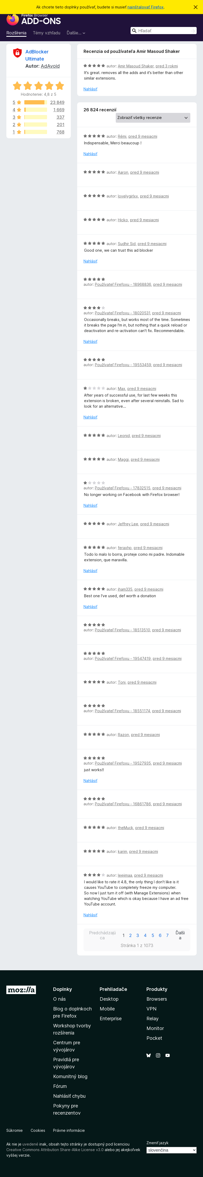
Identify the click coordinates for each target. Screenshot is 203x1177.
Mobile (107, 1009)
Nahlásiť (90, 89)
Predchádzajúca (102, 935)
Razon (123, 734)
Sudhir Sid (127, 243)
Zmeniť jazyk (157, 1143)
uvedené (30, 1144)
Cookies (38, 1130)
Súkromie (14, 1130)
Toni (122, 682)
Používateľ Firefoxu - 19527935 (123, 763)
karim (122, 851)
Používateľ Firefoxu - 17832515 (122, 488)
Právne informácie (69, 1130)
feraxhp (125, 547)
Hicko (123, 220)
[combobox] (164, 30)
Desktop (109, 999)
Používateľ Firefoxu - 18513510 (122, 630)
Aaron (123, 172)
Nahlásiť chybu (69, 1096)
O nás (59, 999)
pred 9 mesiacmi (142, 136)
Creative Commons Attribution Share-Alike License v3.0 (55, 1149)
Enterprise (111, 1018)
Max (121, 388)
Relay (152, 1018)
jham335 (125, 589)
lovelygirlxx (128, 196)
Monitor (155, 1028)
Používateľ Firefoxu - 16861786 (123, 804)
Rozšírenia (16, 32)
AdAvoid (50, 66)
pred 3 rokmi (167, 66)
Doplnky (62, 989)
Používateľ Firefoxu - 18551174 (122, 711)
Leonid (124, 435)
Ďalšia (180, 935)
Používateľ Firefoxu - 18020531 (122, 313)
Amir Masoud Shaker (136, 66)
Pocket (154, 1038)
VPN (151, 1009)
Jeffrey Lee (128, 524)
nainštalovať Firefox (145, 7)
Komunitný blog (70, 1076)
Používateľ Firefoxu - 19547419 (123, 658)
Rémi (122, 136)
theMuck (125, 827)
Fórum (60, 1086)
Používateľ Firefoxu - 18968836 (123, 284)
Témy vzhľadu (46, 32)
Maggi (123, 459)
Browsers (156, 999)
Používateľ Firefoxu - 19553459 (123, 364)
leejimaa (125, 875)
